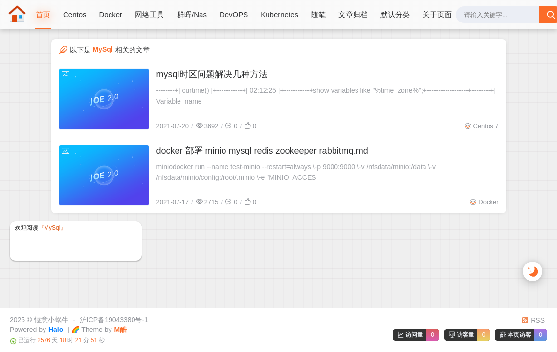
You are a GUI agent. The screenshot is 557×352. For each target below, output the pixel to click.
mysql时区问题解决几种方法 (211, 74)
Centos (75, 14)
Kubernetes (279, 14)
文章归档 (353, 14)
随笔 (318, 14)
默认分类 (395, 14)
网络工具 (149, 14)
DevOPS (234, 14)
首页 (43, 14)
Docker (111, 14)
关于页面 (437, 14)
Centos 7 (485, 126)
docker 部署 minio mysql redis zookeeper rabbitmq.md (262, 150)
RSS (533, 320)
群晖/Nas (192, 14)
